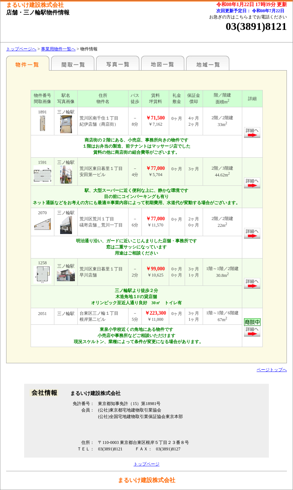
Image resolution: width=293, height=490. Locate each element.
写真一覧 (117, 63)
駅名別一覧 (27, 63)
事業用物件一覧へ (58, 48)
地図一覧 (162, 63)
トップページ (146, 464)
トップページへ (21, 48)
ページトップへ (272, 369)
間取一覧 (72, 63)
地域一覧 (207, 63)
